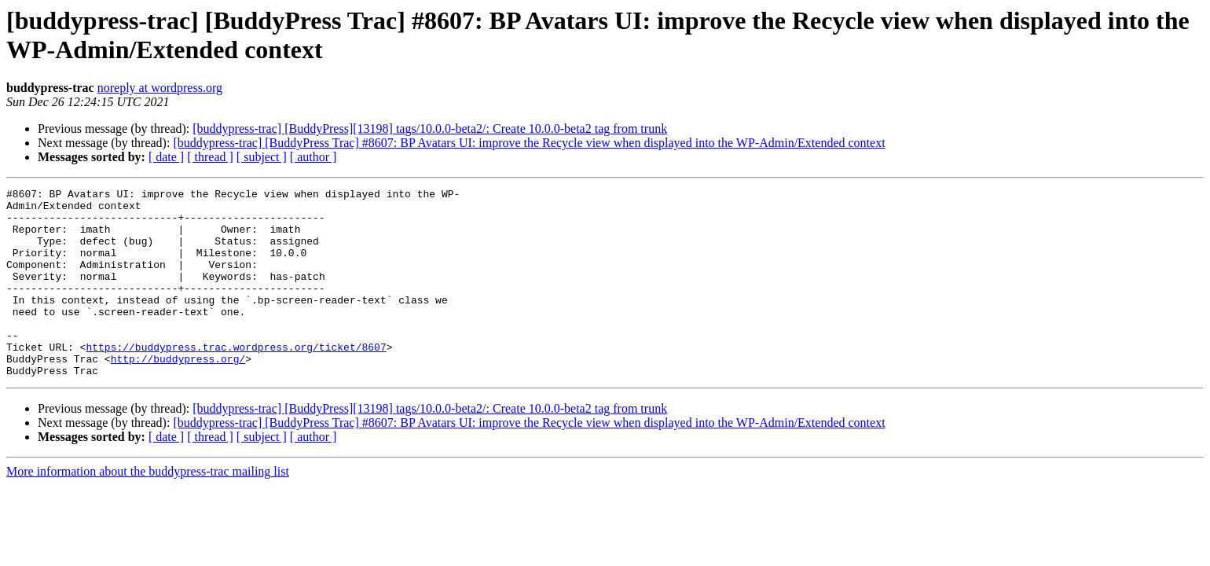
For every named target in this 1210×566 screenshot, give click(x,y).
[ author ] (313, 157)
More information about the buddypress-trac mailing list (147, 509)
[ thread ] (210, 157)
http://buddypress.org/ (178, 394)
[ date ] (166, 157)
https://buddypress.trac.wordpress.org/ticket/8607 (236, 380)
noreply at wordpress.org (159, 87)
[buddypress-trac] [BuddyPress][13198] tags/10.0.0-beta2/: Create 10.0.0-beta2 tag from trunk (429, 128)
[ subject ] (261, 157)
